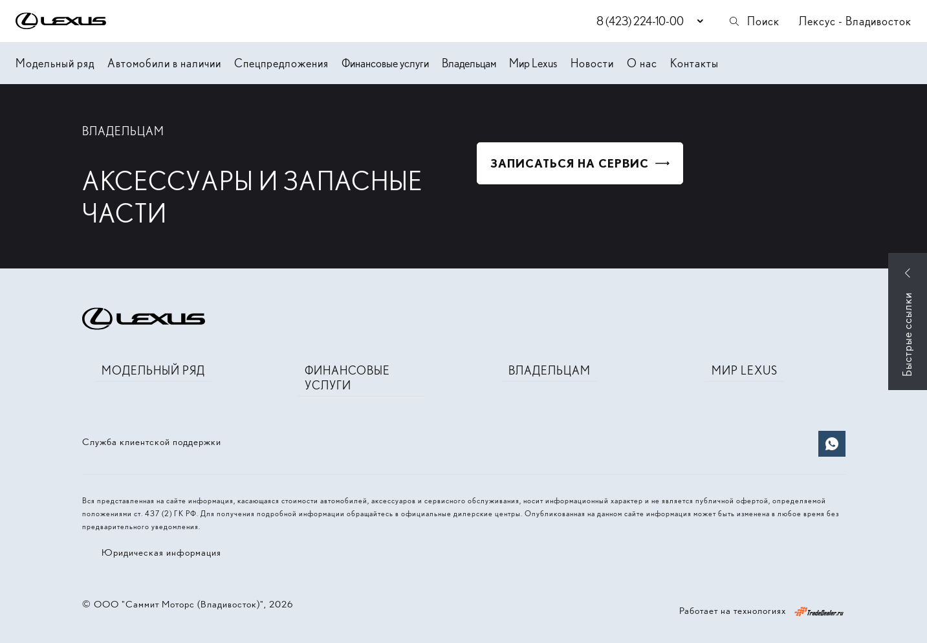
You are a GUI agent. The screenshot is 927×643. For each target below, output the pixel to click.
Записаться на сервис (569, 163)
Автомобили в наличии (164, 63)
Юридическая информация (161, 552)
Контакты (694, 63)
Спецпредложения (281, 63)
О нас (642, 63)
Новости (592, 63)
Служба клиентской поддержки (151, 442)
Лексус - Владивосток (855, 21)
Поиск (754, 21)
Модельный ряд (55, 63)
